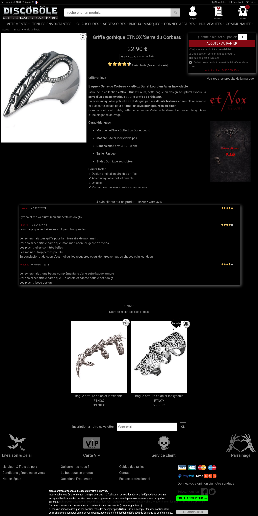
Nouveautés (210, 24)
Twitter (251, 2)
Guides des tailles (132, 467)
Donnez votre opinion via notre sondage (206, 483)
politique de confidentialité (158, 512)
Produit (129, 306)
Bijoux (135, 24)
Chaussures (87, 24)
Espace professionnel (134, 479)
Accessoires (114, 24)
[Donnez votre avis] (157, 65)
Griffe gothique (32, 29)
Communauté (238, 24)
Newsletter (219, 2)
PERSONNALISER (192, 512)
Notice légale (11, 479)
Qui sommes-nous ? (75, 467)
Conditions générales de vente (24, 473)
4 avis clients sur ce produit (115, 202)
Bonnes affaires (179, 24)
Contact (125, 473)
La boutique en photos (77, 473)
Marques (152, 24)
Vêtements (17, 24)
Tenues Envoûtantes (51, 24)
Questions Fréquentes (76, 479)
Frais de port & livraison (204, 57)
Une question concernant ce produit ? (212, 53)
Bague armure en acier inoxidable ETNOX (99, 398)
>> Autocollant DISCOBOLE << (222, 70)
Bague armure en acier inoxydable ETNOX (159, 398)
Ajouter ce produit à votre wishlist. (210, 49)
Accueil (6, 29)
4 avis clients (139, 65)
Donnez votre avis (150, 202)
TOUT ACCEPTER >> (192, 498)
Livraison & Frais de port (19, 467)
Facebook (237, 2)
